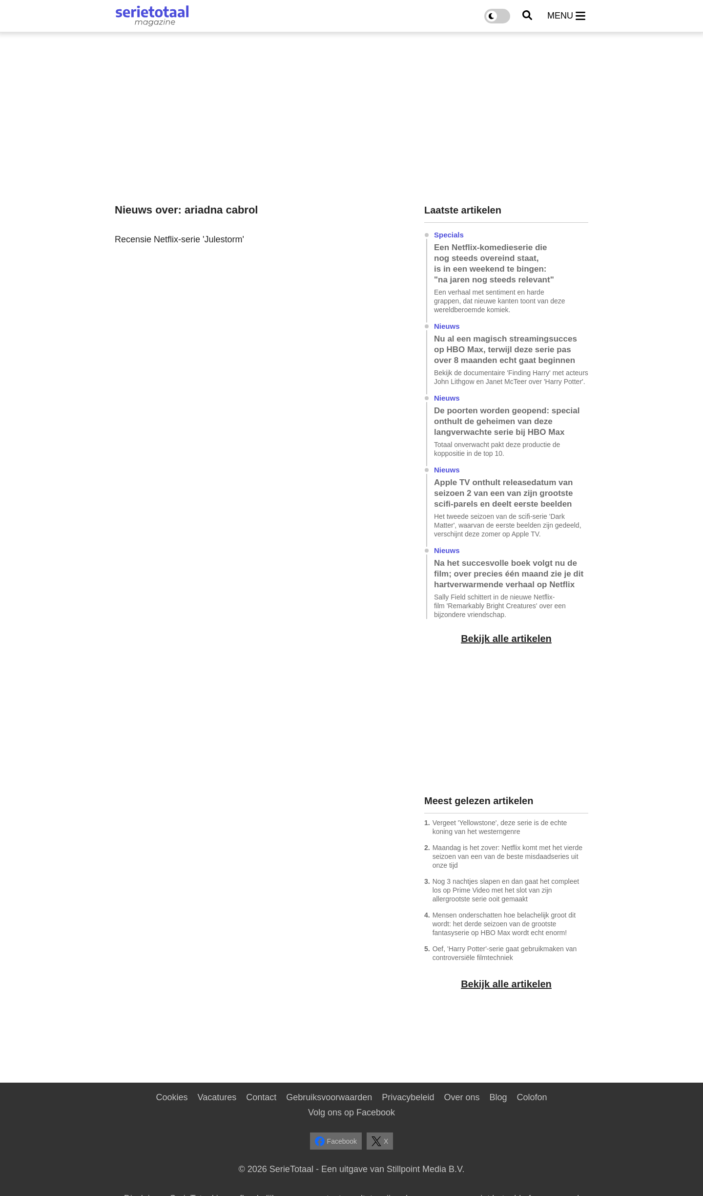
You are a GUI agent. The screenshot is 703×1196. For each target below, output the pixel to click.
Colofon (532, 1097)
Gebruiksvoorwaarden (329, 1097)
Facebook (336, 1141)
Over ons (461, 1097)
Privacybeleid (408, 1097)
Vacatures (217, 1097)
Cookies (171, 1097)
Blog (498, 1097)
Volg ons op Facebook (351, 1112)
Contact (261, 1097)
